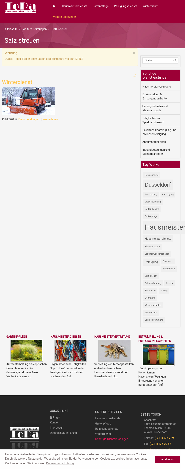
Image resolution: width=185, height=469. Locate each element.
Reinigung (151, 262)
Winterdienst (150, 6)
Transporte (150, 290)
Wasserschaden (153, 305)
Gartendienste (152, 209)
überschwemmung (154, 320)
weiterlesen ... (51, 119)
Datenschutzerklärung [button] (60, 463)
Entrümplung (151, 194)
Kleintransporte (152, 246)
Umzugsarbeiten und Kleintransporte (155, 108)
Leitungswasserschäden (157, 254)
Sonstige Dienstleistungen (111, 447)
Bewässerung (152, 175)
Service (169, 283)
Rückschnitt (169, 268)
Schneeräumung (153, 283)
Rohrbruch (168, 261)
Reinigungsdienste (125, 6)
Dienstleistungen (28, 119)
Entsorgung (168, 194)
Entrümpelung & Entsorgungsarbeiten (155, 96)
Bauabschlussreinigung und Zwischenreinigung (159, 132)
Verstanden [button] (167, 459)
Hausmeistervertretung (156, 86)
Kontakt (54, 429)
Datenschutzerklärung (63, 440)
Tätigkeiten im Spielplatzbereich (153, 120)
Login (55, 424)
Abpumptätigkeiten (154, 142)
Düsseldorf (158, 184)
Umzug (164, 290)
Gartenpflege (101, 6)
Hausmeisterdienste (74, 6)
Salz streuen (151, 276)
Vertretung (150, 298)
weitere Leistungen (66, 17)
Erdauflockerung (153, 202)
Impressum (57, 435)
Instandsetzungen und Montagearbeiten (156, 152)
